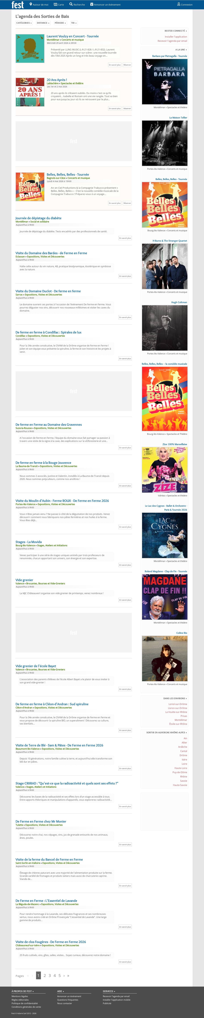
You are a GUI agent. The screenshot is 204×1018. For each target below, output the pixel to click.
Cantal (183, 751)
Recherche (77, 4)
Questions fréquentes (67, 999)
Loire (184, 763)
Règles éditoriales (20, 999)
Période (60, 23)
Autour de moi (39, 4)
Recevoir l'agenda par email (172, 40)
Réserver (127, 65)
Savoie (183, 780)
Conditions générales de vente (26, 1006)
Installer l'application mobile (116, 999)
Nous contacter (64, 1003)
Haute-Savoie (180, 785)
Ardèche (182, 746)
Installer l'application (176, 36)
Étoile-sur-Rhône (178, 723)
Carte (59, 4)
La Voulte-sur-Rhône (176, 712)
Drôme (183, 755)
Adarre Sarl (21, 1013)
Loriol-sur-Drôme (178, 704)
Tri (74, 23)
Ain (185, 738)
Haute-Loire (181, 768)
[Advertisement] (74, 141)
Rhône (183, 776)
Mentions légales (20, 996)
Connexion (185, 4)
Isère (184, 759)
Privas (184, 716)
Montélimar (181, 720)
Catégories (24, 23)
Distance (43, 23)
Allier (184, 742)
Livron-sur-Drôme (177, 708)
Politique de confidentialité (25, 1003)
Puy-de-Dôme (180, 772)
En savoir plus (115, 65)
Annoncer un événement (105, 4)
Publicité (107, 1003)
